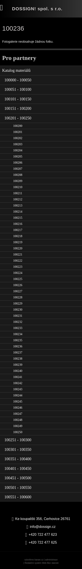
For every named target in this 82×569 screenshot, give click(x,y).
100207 (17, 168)
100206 (17, 162)
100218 (17, 236)
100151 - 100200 (17, 108)
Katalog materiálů (16, 70)
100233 (17, 328)
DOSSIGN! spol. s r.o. (37, 8)
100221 (17, 254)
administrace (51, 559)
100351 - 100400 (17, 459)
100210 (17, 187)
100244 (17, 395)
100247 (17, 413)
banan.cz (39, 559)
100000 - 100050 (17, 80)
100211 (17, 193)
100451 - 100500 (17, 478)
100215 (17, 217)
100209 (17, 181)
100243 (17, 389)
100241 (17, 377)
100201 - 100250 (17, 118)
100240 (17, 371)
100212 (17, 199)
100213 (17, 205)
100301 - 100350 (17, 449)
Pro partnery (19, 57)
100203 (17, 144)
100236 (17, 346)
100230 (17, 309)
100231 (17, 315)
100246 (17, 407)
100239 (17, 364)
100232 (17, 322)
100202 (17, 138)
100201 (17, 132)
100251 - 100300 (17, 440)
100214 (17, 211)
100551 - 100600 (17, 497)
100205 (17, 156)
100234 (17, 334)
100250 (17, 432)
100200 (17, 126)
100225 (17, 279)
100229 (17, 303)
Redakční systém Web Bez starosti (42, 563)
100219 (17, 242)
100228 (17, 297)
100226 (17, 285)
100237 (17, 352)
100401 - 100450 (17, 468)
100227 (17, 291)
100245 (17, 401)
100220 (17, 248)
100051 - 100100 (17, 89)
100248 (17, 420)
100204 (17, 150)
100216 (17, 224)
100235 (17, 340)
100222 (17, 260)
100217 (17, 230)
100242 (17, 383)
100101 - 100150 (17, 99)
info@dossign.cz (43, 527)
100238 (17, 358)
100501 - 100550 (17, 487)
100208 (17, 175)
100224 (17, 273)
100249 (17, 426)
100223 (17, 266)
